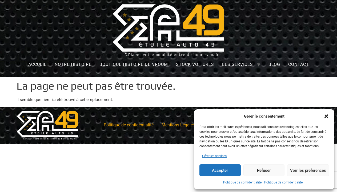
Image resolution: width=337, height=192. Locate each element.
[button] (326, 116)
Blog (274, 64)
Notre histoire (73, 64)
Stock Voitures (195, 64)
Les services (237, 64)
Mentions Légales (178, 124)
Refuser (264, 170)
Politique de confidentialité (242, 182)
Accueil (37, 64)
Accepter (220, 170)
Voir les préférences (308, 170)
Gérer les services (214, 156)
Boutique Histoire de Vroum (133, 64)
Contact (298, 64)
